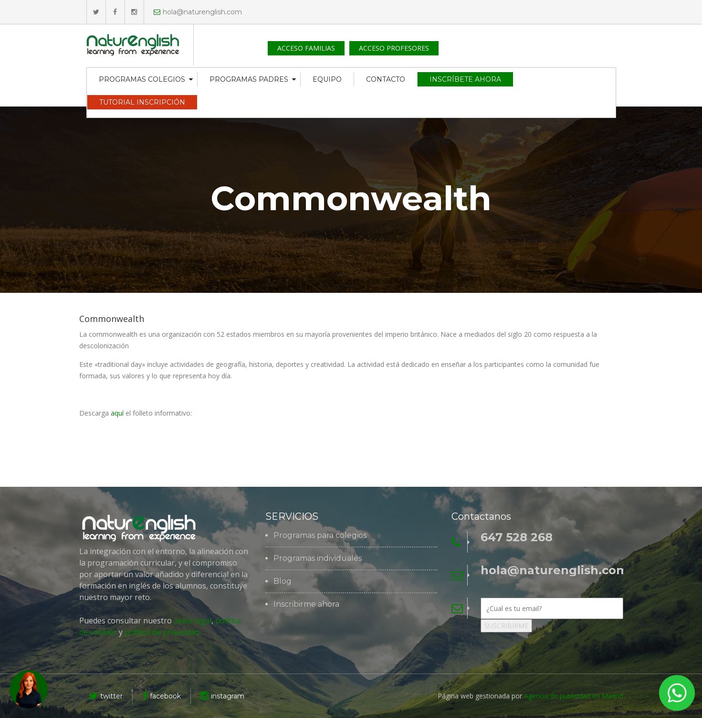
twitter (106, 696)
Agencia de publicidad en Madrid (573, 695)
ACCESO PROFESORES (394, 48)
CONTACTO (385, 79)
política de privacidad (161, 632)
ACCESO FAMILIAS (306, 48)
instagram (222, 696)
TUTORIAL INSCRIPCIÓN (142, 102)
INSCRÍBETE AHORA (465, 79)
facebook (161, 696)
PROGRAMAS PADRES (249, 79)
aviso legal (192, 620)
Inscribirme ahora (306, 604)
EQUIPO (327, 79)
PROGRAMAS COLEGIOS (142, 79)
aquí (117, 413)
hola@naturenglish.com (198, 12)
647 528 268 (517, 537)
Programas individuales (317, 558)
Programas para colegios (320, 535)
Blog (282, 581)
